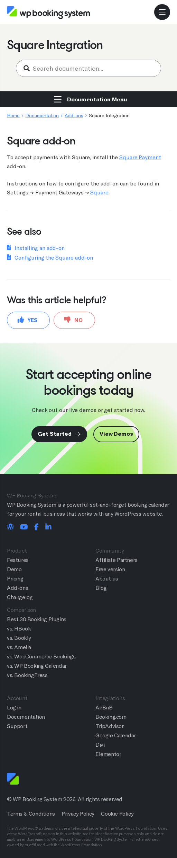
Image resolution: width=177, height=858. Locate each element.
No (73, 319)
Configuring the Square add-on (54, 257)
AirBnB (104, 707)
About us (106, 578)
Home (13, 115)
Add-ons (74, 115)
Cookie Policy (117, 813)
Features (18, 560)
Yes (27, 319)
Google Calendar (115, 735)
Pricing (15, 578)
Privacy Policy (78, 813)
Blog (100, 588)
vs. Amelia (19, 647)
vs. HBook (19, 628)
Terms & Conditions (31, 813)
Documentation (42, 115)
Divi (99, 744)
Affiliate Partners (116, 560)
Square (99, 192)
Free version (110, 569)
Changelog (19, 597)
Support (17, 726)
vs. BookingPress (27, 675)
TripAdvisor (109, 726)
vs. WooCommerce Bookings (41, 656)
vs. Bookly (19, 638)
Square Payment (140, 157)
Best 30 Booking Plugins (36, 619)
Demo (14, 569)
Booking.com (111, 717)
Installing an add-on (40, 248)
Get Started (59, 434)
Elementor (108, 754)
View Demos (116, 434)
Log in (14, 707)
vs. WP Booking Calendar (37, 666)
